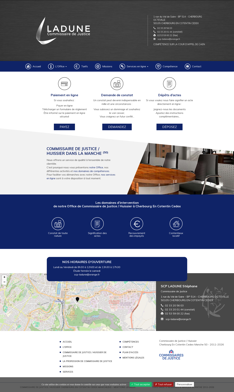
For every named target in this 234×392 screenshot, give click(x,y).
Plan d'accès (130, 352)
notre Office (96, 167)
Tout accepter (140, 384)
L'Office (67, 347)
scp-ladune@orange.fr (166, 39)
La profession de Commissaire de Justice (87, 361)
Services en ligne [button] (137, 66)
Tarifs (84, 66)
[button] (77, 300)
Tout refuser (163, 384)
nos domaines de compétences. (91, 171)
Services (68, 371)
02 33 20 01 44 (164, 32)
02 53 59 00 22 (164, 35)
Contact (196, 66)
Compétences (131, 341)
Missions (107, 66)
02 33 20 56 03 (164, 28)
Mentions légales (133, 357)
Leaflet (135, 330)
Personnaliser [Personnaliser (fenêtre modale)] (184, 384)
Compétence (170, 66)
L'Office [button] (61, 66)
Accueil (37, 66)
